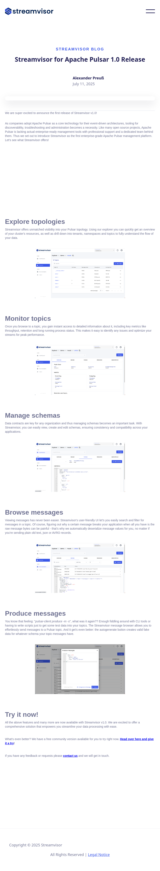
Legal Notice (99, 854)
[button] (150, 11)
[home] (29, 11)
